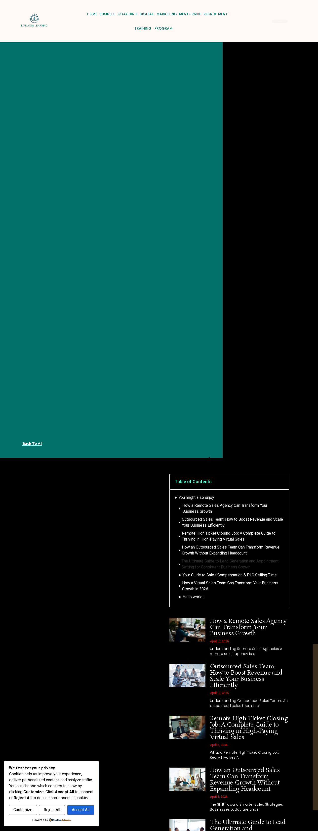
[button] (282, 482)
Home (92, 13)
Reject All (52, 810)
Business (107, 13)
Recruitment (215, 13)
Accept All (80, 810)
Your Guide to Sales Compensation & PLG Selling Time (230, 575)
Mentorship (190, 13)
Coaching (127, 13)
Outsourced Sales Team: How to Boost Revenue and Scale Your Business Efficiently (232, 522)
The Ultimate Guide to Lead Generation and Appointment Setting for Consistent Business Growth (230, 564)
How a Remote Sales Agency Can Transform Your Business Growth (224, 508)
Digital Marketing (158, 13)
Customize (22, 810)
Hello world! (193, 597)
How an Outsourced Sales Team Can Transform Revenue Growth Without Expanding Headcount (230, 550)
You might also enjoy (196, 497)
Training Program (153, 28)
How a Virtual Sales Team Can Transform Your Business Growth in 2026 (230, 586)
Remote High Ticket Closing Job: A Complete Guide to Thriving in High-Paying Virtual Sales (229, 536)
